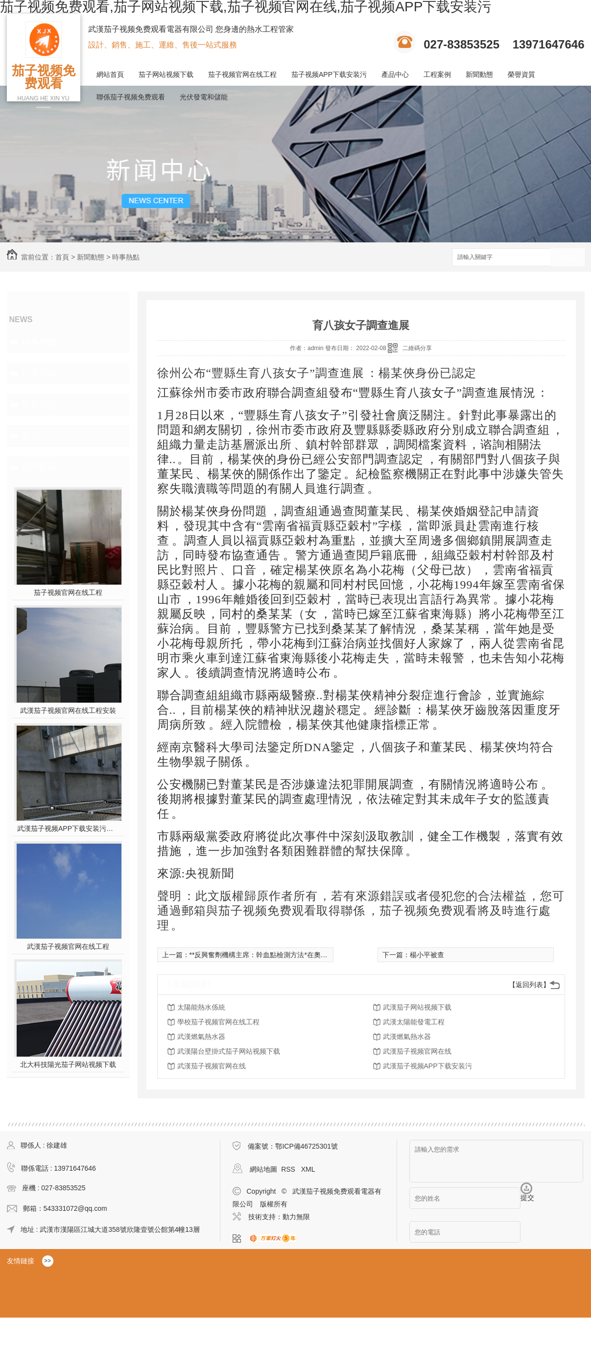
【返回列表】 (529, 985)
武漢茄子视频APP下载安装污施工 (67, 828)
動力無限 (296, 1217)
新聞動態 (479, 74)
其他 (30, 436)
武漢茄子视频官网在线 (417, 1051)
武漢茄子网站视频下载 (417, 1007)
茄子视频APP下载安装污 (329, 74)
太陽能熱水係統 (201, 1007)
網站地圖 (263, 1169)
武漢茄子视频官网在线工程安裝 (68, 710)
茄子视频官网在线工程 (242, 74)
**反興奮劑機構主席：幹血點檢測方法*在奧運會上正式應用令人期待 (292, 955)
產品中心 (395, 74)
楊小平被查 (427, 955)
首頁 (62, 257)
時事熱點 (126, 257)
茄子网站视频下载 (166, 74)
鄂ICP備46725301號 (306, 1146)
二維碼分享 (417, 348)
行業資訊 (39, 373)
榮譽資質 (521, 74)
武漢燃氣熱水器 (201, 1036)
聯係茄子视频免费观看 (130, 97)
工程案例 (437, 74)
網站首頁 (110, 74)
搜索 (567, 258)
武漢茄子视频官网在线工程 (68, 946)
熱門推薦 (39, 467)
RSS (289, 1169)
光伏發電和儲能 (204, 97)
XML (308, 1169)
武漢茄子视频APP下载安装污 (427, 1066)
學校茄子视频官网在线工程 (218, 1022)
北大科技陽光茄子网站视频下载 (68, 1064)
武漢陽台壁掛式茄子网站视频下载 (228, 1051)
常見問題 (39, 404)
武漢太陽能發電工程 (414, 1022)
